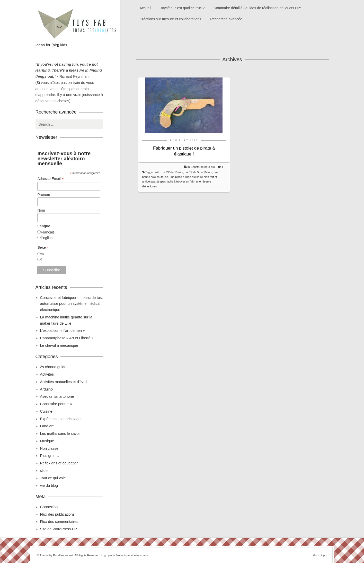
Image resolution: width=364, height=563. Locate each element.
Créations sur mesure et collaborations (170, 19)
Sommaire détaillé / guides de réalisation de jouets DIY (257, 8)
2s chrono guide (53, 367)
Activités (47, 374)
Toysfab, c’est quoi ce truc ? (182, 8)
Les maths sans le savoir (60, 433)
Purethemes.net (63, 555)
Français (48, 232)
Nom (41, 210)
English (46, 238)
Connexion (49, 507)
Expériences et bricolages (62, 419)
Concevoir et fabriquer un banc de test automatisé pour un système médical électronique (71, 304)
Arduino (46, 389)
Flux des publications (57, 514)
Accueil (145, 8)
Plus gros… (49, 456)
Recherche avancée (226, 19)
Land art (47, 426)
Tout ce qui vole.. (54, 478)
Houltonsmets (139, 555)
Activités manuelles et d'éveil (63, 382)
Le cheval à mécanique (59, 345)
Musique (47, 441)
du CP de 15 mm (172, 172)
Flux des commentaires (59, 521)
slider (44, 471)
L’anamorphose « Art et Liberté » (67, 338)
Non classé (49, 448)
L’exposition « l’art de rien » (62, 330)
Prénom (43, 195)
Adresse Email (50, 178)
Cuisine (46, 411)
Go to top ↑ (320, 555)
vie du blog (49, 485)
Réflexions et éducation (59, 463)
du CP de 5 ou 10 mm (198, 172)
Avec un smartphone (57, 396)
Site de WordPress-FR (58, 529)
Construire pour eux (203, 166)
